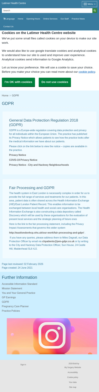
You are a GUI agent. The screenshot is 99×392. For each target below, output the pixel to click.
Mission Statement (12, 288)
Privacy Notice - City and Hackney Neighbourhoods (39, 165)
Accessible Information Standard (19, 284)
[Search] (47, 10)
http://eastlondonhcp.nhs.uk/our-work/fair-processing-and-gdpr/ (46, 232)
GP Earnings (9, 297)
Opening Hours (33, 19)
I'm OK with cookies (18, 81)
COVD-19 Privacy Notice (23, 160)
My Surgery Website (72, 367)
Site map (72, 387)
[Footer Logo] (52, 336)
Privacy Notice (17, 155)
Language (9, 19)
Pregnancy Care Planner (15, 306)
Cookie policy (72, 377)
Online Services (50, 19)
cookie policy (87, 71)
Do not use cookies (54, 81)
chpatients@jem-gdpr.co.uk (58, 241)
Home (20, 19)
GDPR (5, 302)
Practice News (78, 19)
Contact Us (8, 26)
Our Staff (64, 19)
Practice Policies (11, 311)
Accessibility (73, 372)
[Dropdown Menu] (89, 4)
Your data (73, 382)
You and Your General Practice (18, 293)
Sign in (23, 365)
